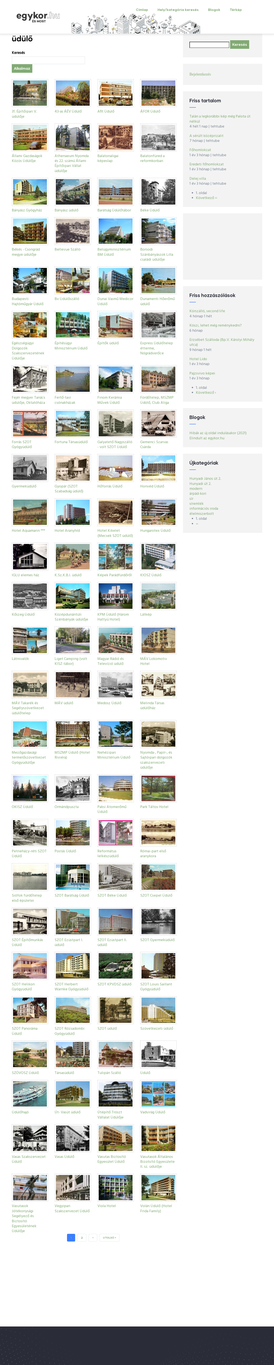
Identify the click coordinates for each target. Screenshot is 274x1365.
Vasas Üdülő (64, 1157)
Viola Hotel (106, 1206)
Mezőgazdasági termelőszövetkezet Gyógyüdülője (29, 758)
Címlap (142, 9)
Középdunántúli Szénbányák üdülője (71, 617)
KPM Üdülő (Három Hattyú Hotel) (113, 617)
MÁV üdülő (64, 703)
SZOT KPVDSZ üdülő (114, 984)
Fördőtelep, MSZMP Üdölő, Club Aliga (157, 400)
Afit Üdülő (105, 111)
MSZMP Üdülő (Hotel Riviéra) (72, 755)
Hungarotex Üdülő (155, 531)
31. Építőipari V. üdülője (24, 114)
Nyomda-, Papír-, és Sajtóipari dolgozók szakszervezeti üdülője (156, 760)
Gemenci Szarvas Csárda (154, 444)
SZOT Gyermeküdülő (157, 940)
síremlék (196, 504)
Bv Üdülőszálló (67, 299)
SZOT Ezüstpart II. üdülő (112, 942)
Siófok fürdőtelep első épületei (27, 898)
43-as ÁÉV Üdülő (68, 111)
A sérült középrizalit (206, 136)
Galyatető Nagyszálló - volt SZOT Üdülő (114, 444)
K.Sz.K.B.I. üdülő (68, 575)
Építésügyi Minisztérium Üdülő (71, 345)
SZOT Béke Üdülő (112, 896)
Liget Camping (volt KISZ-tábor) (71, 661)
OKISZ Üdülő (22, 807)
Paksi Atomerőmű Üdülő (112, 809)
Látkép (146, 615)
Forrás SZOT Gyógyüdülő (22, 444)
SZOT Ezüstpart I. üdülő (69, 942)
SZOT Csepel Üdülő (156, 896)
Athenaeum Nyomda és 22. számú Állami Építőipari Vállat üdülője (72, 163)
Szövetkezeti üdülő (156, 1029)
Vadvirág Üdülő (152, 1112)
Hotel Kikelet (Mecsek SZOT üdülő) (115, 533)
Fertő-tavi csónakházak (65, 400)
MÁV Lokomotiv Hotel (153, 661)
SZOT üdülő (107, 1029)
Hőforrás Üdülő (109, 486)
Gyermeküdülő (24, 486)
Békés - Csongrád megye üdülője (26, 252)
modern (195, 489)
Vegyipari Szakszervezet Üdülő (72, 1208)
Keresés (18, 53)
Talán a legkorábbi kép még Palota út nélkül (219, 119)
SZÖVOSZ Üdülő (25, 1073)
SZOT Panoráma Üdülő (24, 1031)
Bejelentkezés (200, 74)
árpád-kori (197, 494)
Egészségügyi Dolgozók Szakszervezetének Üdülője (28, 350)
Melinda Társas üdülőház (152, 705)
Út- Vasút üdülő (67, 1112)
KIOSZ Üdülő (150, 575)
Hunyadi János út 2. (205, 479)
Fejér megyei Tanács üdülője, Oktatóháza (28, 400)
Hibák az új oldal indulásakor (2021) (218, 433)
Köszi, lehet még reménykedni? (215, 325)
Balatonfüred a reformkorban (152, 158)
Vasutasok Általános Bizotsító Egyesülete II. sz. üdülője (157, 1162)
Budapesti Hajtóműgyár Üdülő (27, 301)
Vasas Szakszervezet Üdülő (29, 1159)
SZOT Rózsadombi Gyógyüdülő (70, 1031)
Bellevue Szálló (67, 250)
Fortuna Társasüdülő (71, 442)
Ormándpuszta (67, 807)
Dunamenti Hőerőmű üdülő (157, 301)
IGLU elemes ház (25, 575)
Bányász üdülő (66, 210)
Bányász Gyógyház (27, 210)
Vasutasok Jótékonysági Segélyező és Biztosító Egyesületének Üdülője (24, 1218)
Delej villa (197, 179)
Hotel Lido (198, 359)
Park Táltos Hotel (154, 807)
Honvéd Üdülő (152, 486)
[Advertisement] (222, 246)
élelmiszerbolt (201, 514)
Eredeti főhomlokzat (206, 164)
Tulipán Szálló (109, 1073)
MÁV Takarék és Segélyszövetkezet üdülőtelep (28, 708)
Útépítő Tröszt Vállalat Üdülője (110, 1114)
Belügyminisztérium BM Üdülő (114, 252)
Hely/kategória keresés (178, 9)
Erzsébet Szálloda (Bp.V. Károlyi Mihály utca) (221, 342)
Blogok (214, 9)
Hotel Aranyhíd (67, 531)
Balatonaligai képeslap (108, 158)
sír (191, 499)
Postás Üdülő (65, 851)
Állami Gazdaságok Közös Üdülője (27, 158)
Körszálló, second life (207, 311)
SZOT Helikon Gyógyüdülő (23, 986)
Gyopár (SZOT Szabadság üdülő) (69, 489)
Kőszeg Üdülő (23, 615)
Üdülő (145, 1073)
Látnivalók (20, 659)
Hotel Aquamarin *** (28, 531)
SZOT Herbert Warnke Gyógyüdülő (71, 986)
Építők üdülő (108, 343)
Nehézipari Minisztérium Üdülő (113, 755)
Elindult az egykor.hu (206, 438)
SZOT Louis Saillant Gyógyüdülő (156, 986)
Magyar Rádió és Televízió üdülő (110, 661)
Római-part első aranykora (153, 853)
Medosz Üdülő (109, 703)
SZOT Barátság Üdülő (72, 896)
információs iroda (203, 509)
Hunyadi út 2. (200, 484)
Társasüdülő (64, 1073)
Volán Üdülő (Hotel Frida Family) (156, 1208)
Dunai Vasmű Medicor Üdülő (115, 301)
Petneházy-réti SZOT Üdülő (29, 853)
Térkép (236, 9)
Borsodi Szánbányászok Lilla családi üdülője (156, 255)
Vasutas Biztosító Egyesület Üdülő (111, 1159)
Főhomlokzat (200, 150)
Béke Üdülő (150, 210)
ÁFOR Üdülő (150, 111)
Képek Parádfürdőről (114, 575)
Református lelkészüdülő (108, 853)
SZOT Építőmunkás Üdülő (27, 942)
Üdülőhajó (20, 1112)
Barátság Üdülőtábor (114, 210)
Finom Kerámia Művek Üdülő (109, 400)
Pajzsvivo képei (202, 373)
